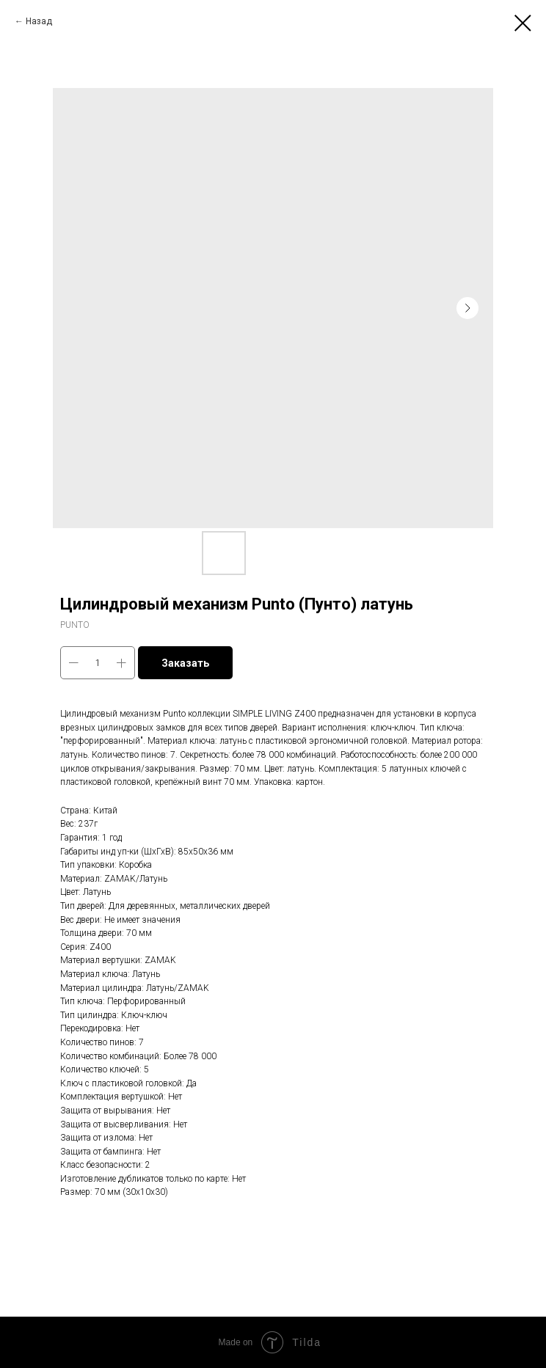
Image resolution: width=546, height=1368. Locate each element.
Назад (39, 21)
